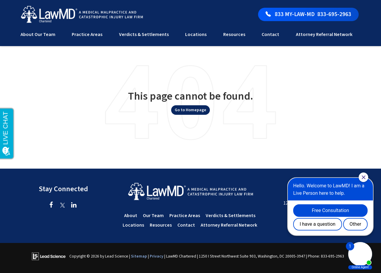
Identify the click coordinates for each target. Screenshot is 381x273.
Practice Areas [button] (87, 34)
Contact (186, 225)
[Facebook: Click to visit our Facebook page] (51, 205)
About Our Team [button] (38, 34)
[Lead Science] (48, 256)
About (130, 215)
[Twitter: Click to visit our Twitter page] (62, 205)
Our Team (153, 215)
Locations (133, 225)
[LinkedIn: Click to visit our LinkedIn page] (74, 205)
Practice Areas (184, 215)
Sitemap (139, 256)
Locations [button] (196, 34)
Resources (161, 225)
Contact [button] (270, 34)
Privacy (156, 256)
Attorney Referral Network (324, 34)
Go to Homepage (190, 110)
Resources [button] (234, 34)
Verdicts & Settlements (144, 34)
